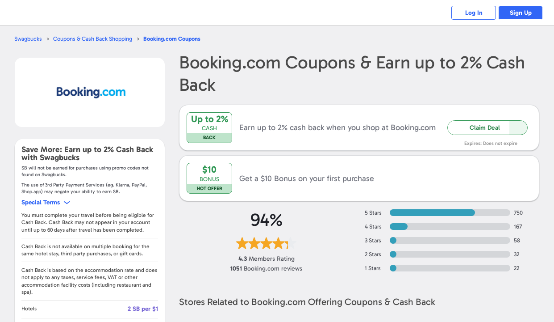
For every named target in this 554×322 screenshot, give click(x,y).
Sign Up (521, 13)
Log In (474, 13)
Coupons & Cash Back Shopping (92, 38)
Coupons (171, 38)
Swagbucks (28, 38)
